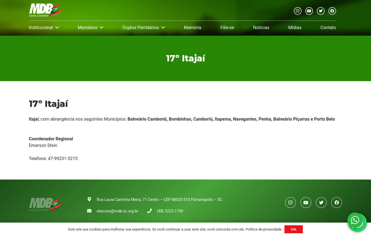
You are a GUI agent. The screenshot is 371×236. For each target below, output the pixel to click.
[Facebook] (332, 11)
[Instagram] (297, 11)
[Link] (46, 11)
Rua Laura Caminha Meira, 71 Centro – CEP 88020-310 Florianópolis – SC (159, 199)
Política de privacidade (264, 229)
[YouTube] (309, 11)
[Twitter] (321, 11)
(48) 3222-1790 (170, 211)
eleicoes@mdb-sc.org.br (117, 211)
